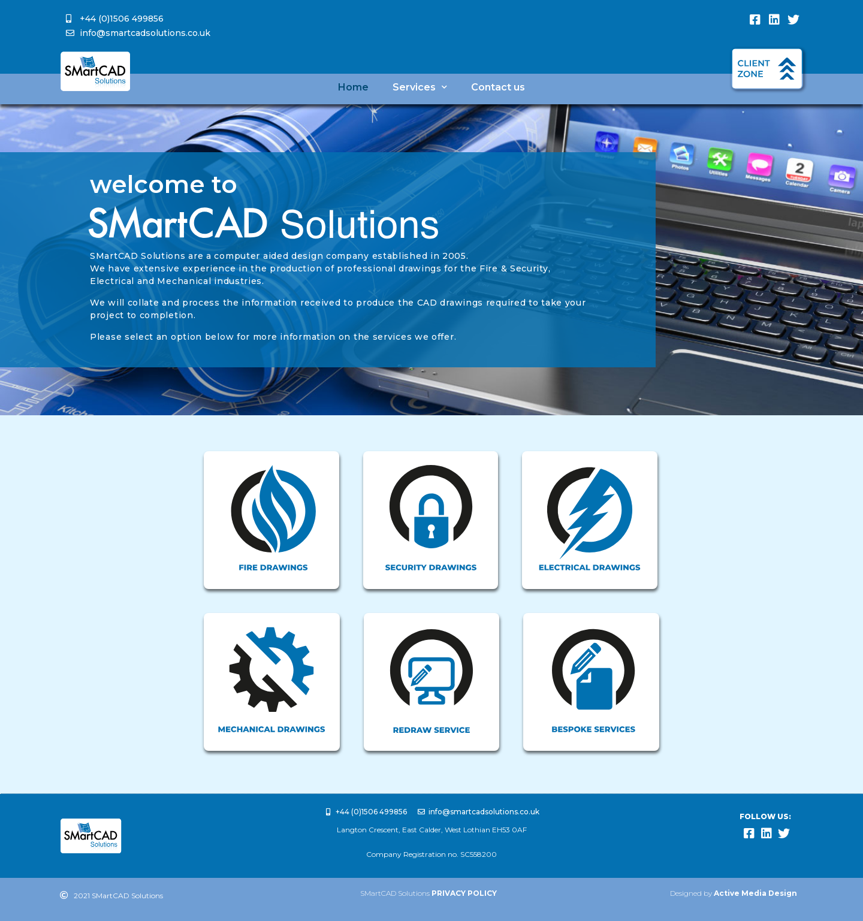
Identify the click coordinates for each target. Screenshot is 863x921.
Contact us (498, 87)
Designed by (733, 893)
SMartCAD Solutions (428, 893)
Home (353, 87)
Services (420, 87)
